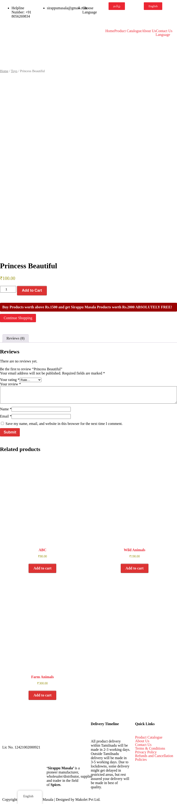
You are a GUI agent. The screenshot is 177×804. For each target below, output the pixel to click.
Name (6, 409)
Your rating (10, 380)
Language (163, 35)
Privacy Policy (146, 752)
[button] (164, 35)
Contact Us (164, 31)
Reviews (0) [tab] (15, 338)
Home (109, 31)
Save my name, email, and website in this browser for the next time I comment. (64, 424)
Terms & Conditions (150, 748)
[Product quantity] (8, 289)
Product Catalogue (128, 31)
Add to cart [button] (42, 568)
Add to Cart (32, 290)
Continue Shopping (18, 318)
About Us (149, 31)
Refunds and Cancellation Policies (154, 757)
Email (6, 416)
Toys (14, 71)
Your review (10, 384)
